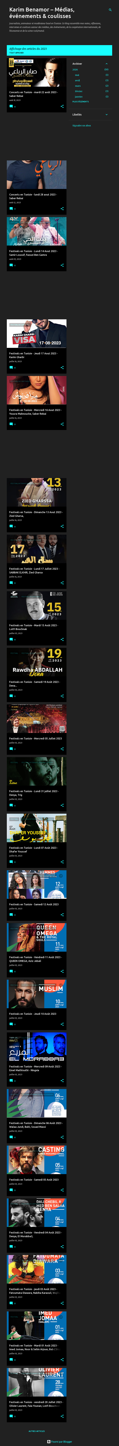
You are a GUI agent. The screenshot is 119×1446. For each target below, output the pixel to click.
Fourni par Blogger (59, 1441)
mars (78, 85)
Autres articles (37, 1431)
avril (77, 80)
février (78, 91)
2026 (75, 69)
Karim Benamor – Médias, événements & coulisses (42, 12)
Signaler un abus (82, 125)
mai (77, 75)
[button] (62, 106)
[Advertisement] (35, 136)
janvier (79, 96)
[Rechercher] (110, 10)
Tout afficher (16, 53)
